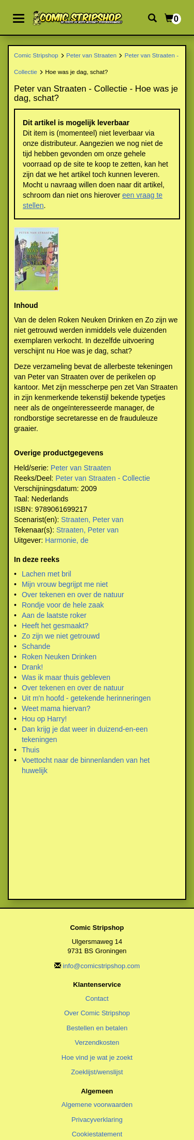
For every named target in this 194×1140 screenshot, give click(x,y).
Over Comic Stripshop (97, 1013)
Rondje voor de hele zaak (63, 605)
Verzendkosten (96, 1042)
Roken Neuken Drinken (59, 657)
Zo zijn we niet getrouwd (61, 636)
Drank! (32, 667)
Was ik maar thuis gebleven (66, 677)
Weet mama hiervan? (56, 708)
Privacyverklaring (97, 1119)
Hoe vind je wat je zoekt (97, 1057)
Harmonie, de (66, 540)
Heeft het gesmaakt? (55, 625)
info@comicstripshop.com (101, 966)
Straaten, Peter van (92, 519)
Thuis (30, 750)
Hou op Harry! (44, 719)
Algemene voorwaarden (97, 1104)
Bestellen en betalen (97, 1028)
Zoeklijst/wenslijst (97, 1072)
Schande (36, 646)
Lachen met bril (46, 574)
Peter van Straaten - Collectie (102, 478)
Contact (97, 998)
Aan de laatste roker (54, 615)
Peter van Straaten (91, 55)
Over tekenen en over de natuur (73, 594)
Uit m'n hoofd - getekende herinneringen (86, 698)
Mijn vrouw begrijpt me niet (65, 584)
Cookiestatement (97, 1134)
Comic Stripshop (36, 55)
